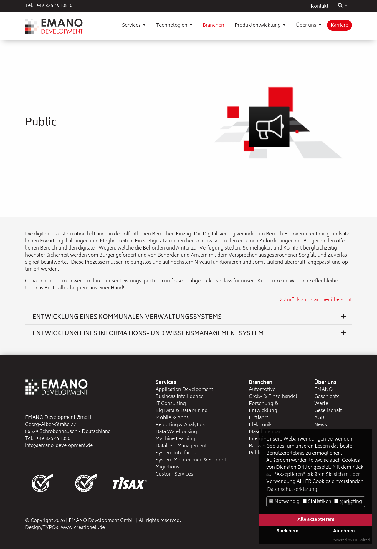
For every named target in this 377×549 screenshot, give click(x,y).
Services (132, 25)
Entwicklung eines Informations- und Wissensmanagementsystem (189, 334)
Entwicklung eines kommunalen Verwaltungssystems (189, 317)
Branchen (213, 25)
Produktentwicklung (258, 25)
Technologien (172, 25)
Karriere (339, 25)
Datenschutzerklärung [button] (292, 490)
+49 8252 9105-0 (54, 6)
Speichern (288, 531)
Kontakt (319, 6)
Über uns (307, 25)
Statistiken (317, 502)
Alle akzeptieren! (315, 519)
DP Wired (361, 541)
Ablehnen (344, 531)
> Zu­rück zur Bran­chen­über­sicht (316, 300)
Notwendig (284, 502)
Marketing (348, 502)
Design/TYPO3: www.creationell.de (65, 528)
